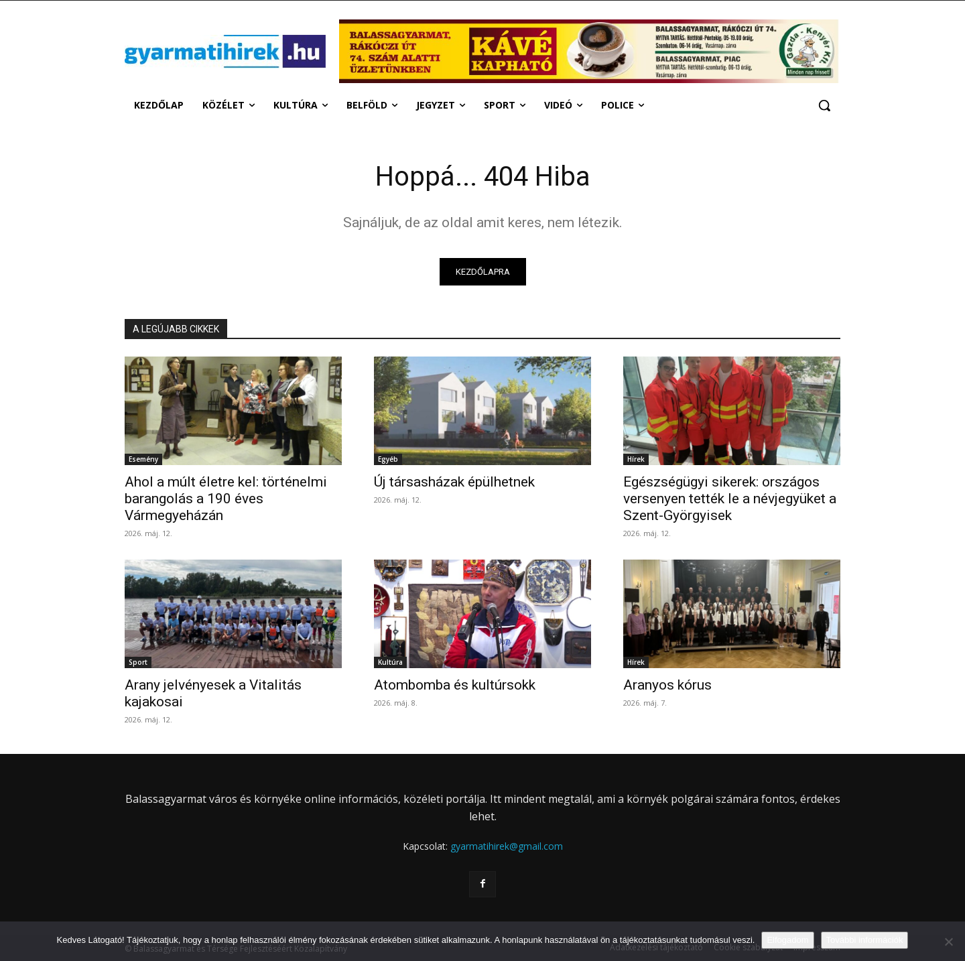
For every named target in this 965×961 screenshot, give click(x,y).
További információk (864, 940)
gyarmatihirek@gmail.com (506, 846)
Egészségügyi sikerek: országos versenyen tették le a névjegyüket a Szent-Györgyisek (729, 498)
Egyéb (388, 459)
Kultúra (390, 662)
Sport (138, 662)
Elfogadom (787, 940)
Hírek (636, 459)
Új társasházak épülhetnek (454, 482)
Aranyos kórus (667, 685)
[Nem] (948, 941)
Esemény (143, 459)
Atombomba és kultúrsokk (454, 685)
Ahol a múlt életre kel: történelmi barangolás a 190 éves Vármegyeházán (226, 498)
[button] (824, 105)
